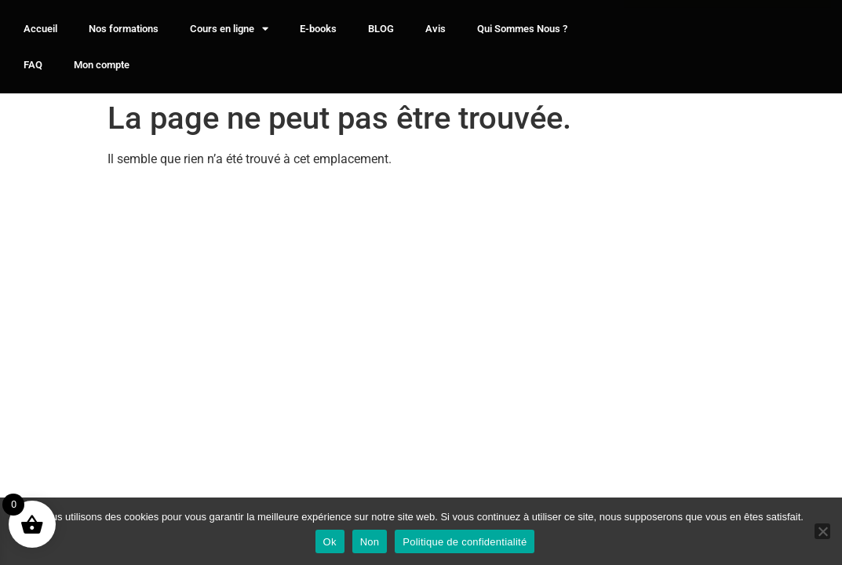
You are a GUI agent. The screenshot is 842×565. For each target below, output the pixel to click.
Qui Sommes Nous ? (522, 29)
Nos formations (124, 29)
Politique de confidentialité (465, 542)
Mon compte (101, 65)
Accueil (40, 29)
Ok (330, 542)
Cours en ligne (229, 29)
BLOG (381, 29)
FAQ (33, 65)
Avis (435, 29)
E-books (318, 29)
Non (370, 542)
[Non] (822, 531)
